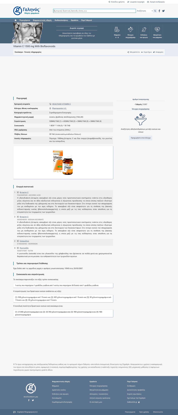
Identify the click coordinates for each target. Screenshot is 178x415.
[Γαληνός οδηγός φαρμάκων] (26, 11)
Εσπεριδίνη (24, 241)
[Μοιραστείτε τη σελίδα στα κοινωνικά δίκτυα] (133, 52)
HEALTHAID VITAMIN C (61, 104)
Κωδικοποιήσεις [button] (61, 20)
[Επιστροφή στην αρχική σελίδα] (31, 391)
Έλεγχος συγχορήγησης (99, 386)
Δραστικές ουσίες (59, 390)
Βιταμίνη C (24, 192)
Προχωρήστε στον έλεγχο (141, 138)
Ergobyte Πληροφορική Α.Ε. (27, 412)
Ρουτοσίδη (24, 248)
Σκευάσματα (56, 398)
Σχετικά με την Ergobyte (136, 398)
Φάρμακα (55, 386)
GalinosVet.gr (133, 402)
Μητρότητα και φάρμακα (99, 390)
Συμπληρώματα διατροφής (62, 402)
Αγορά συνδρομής (156, 2)
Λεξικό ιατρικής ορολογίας (100, 398)
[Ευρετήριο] (146, 52)
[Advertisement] (82, 74)
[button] (155, 11)
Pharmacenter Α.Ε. (59, 108)
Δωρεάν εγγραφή (135, 2)
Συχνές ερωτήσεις (134, 394)
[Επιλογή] (144, 11)
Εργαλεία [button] (74, 20)
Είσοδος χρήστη (116, 2)
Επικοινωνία (158, 412)
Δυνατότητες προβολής (136, 390)
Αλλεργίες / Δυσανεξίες (99, 394)
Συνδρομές (131, 386)
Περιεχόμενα (25, 20)
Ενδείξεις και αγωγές (60, 394)
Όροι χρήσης (144, 412)
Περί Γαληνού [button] (86, 20)
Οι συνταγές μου (96, 402)
